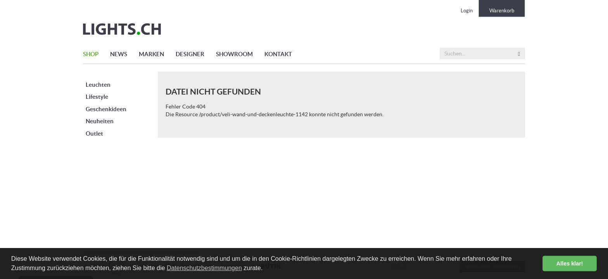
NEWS (118, 54)
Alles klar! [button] (569, 263)
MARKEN (151, 54)
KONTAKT (278, 54)
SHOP (90, 54)
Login (467, 11)
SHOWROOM (234, 54)
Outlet (94, 133)
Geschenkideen (106, 109)
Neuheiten (100, 121)
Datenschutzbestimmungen (204, 268)
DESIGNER (190, 54)
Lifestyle (97, 96)
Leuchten (98, 84)
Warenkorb (502, 11)
